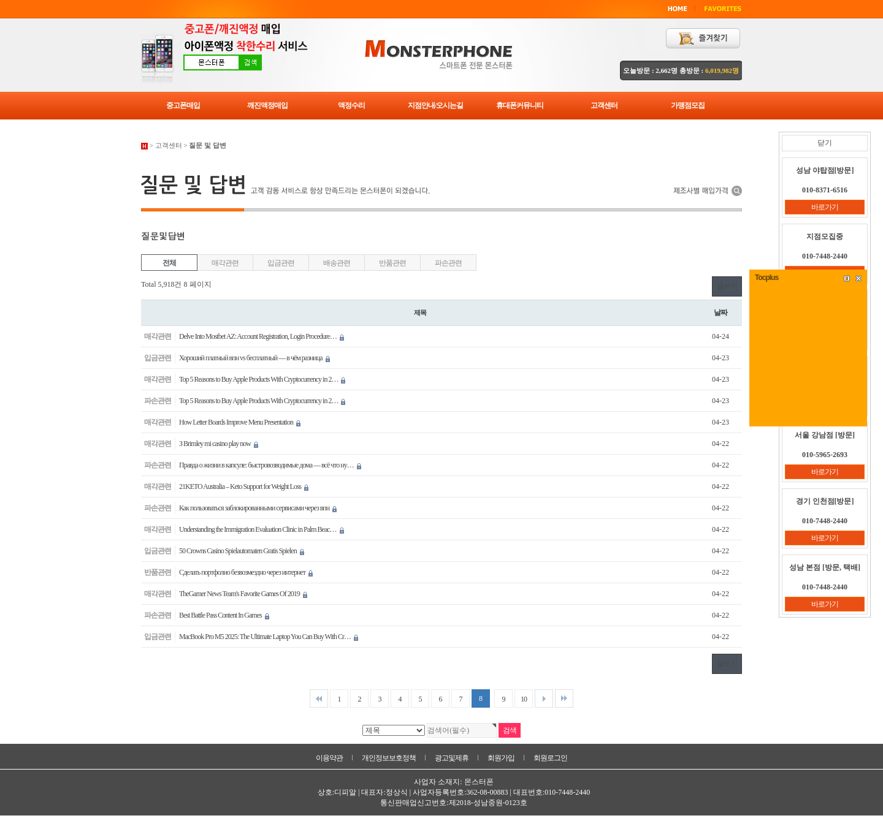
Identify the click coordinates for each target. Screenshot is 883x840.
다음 (544, 698)
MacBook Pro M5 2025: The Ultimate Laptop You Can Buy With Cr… (268, 636)
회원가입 (500, 758)
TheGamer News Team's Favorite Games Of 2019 (243, 593)
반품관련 (392, 263)
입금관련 (280, 263)
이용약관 (329, 758)
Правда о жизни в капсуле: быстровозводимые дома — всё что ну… (270, 465)
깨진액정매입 (267, 105)
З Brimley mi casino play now (218, 443)
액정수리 (351, 105)
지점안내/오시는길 (435, 105)
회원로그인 (550, 758)
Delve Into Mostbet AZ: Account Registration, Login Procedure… (261, 336)
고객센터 (604, 105)
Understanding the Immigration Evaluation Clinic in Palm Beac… (261, 529)
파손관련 (448, 263)
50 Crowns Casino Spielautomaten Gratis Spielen (241, 551)
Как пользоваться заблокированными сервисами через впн (258, 508)
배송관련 (336, 263)
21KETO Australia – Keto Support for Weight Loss (243, 486)
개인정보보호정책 (389, 758)
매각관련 (225, 263)
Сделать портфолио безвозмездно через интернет (246, 572)
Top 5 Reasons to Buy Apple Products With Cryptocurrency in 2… (262, 379)
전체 (169, 263)
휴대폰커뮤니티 (519, 105)
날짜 (720, 312)
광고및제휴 (451, 758)
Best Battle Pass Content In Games (224, 615)
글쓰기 (727, 286)
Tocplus (766, 277)
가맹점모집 (688, 105)
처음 (319, 698)
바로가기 (824, 207)
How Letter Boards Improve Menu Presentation (239, 422)
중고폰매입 (183, 105)
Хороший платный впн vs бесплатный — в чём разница (254, 358)
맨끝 (564, 698)
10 (524, 699)
